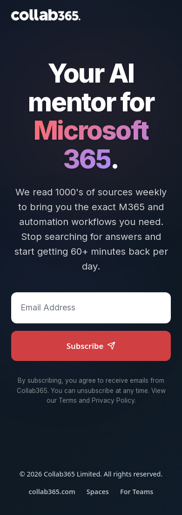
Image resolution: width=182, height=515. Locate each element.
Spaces (98, 491)
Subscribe (91, 346)
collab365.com (52, 491)
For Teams (137, 491)
